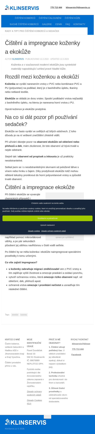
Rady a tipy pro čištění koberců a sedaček (32, 31)
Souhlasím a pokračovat (48, 218)
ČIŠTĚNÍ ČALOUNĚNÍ (50, 18)
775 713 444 (78, 349)
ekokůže (15, 315)
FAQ (68, 24)
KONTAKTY (79, 24)
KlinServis (18, 59)
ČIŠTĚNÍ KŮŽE (72, 18)
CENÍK (58, 24)
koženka (24, 315)
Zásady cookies (34, 231)
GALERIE (47, 24)
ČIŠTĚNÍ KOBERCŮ (25, 18)
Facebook (76, 354)
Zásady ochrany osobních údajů (53, 231)
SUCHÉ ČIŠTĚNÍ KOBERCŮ (24, 24)
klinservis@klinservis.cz (78, 7)
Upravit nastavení (47, 225)
